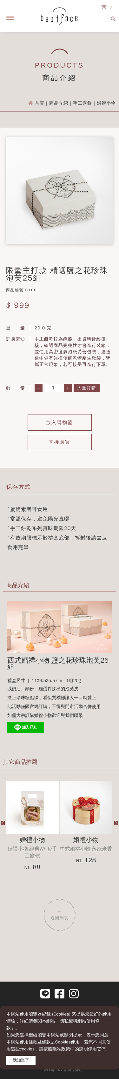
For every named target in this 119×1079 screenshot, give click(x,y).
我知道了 (21, 1060)
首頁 (39, 103)
